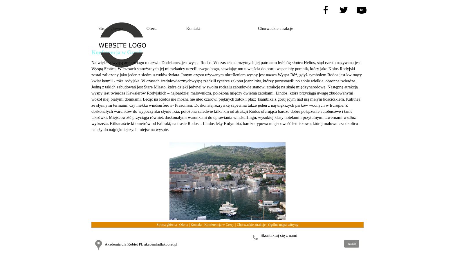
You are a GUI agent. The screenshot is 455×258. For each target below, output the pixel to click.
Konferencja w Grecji (219, 225)
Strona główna (167, 225)
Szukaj (351, 243)
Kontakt (196, 225)
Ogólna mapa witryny (283, 225)
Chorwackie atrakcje (251, 225)
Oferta (183, 225)
